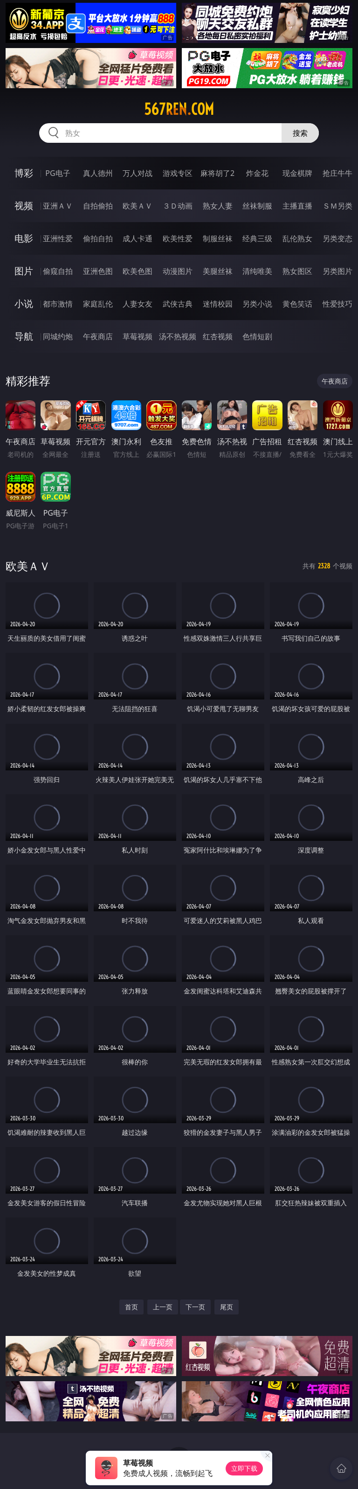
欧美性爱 (178, 238)
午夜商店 (98, 336)
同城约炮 (58, 336)
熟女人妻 (218, 206)
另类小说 (257, 304)
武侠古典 (178, 304)
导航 (23, 336)
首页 (131, 1306)
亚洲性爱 (58, 238)
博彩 (23, 173)
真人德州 (98, 173)
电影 (23, 238)
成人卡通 (137, 238)
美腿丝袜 (218, 271)
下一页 (195, 1306)
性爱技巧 (337, 304)
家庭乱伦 (98, 304)
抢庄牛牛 (337, 173)
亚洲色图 (98, 271)
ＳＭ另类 (337, 206)
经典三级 (257, 238)
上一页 (162, 1306)
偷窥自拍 (58, 271)
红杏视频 (218, 336)
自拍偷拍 (98, 206)
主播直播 (297, 206)
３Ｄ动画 (178, 206)
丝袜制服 (257, 206)
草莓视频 (137, 336)
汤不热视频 (177, 336)
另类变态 (337, 238)
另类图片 (337, 271)
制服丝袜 (218, 238)
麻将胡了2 (217, 173)
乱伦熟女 (297, 238)
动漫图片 (178, 271)
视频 (23, 205)
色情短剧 (257, 336)
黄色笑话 (297, 304)
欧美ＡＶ (137, 206)
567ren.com (179, 109)
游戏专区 (178, 173)
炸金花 (257, 173)
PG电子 (57, 173)
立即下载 (244, 1468)
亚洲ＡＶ (58, 206)
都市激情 (58, 304)
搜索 (300, 133)
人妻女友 (137, 304)
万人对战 (137, 173)
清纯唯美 (257, 271)
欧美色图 (137, 271)
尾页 (226, 1306)
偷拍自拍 (98, 238)
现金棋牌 (297, 173)
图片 (23, 271)
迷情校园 (218, 304)
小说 (23, 303)
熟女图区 (297, 271)
